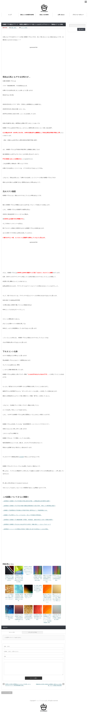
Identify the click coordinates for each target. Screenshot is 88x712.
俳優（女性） (14, 27)
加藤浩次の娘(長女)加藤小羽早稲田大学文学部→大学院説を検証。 (38, 578)
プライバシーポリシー (78, 14)
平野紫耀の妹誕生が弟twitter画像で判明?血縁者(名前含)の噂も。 (28, 617)
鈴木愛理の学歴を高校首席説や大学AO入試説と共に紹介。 (38, 617)
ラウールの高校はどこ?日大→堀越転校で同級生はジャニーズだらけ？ (9, 597)
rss (86, 2)
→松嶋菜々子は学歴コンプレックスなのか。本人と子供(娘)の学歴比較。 (22, 515)
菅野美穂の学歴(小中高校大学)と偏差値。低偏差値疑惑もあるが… (9, 578)
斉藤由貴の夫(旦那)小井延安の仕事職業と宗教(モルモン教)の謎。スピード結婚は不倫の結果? (49, 685)
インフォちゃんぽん (42, 700)
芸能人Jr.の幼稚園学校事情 (27, 14)
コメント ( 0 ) (12, 632)
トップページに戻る (7, 692)
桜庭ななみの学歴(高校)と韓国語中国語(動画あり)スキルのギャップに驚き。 (47, 578)
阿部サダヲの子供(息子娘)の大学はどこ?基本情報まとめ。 (9, 617)
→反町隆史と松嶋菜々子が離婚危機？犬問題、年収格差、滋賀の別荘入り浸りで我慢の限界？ (28, 519)
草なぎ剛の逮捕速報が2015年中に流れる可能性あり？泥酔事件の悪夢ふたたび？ (38, 588)
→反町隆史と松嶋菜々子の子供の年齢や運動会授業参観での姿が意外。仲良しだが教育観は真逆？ (29, 505)
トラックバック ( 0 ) (32, 632)
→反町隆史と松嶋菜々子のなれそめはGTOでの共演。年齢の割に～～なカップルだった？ (27, 524)
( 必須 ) (7, 646)
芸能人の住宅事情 (44, 14)
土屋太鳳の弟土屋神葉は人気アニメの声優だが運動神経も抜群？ (57, 617)
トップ (10, 14)
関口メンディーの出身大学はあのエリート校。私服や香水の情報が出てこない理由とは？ (57, 597)
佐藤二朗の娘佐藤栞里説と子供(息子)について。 (28, 596)
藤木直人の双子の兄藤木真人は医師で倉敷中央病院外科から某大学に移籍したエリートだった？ (47, 598)
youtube (22, 456)
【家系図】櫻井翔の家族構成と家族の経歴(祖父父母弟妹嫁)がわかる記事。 (19, 597)
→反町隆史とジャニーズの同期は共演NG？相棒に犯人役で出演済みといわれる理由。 (26, 529)
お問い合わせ (61, 14)
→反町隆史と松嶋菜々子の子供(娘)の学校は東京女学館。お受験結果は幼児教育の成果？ (26, 501)
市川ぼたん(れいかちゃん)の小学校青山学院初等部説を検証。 (56, 578)
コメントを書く (24, 27)
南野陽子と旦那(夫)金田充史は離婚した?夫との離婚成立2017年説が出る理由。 (19, 578)
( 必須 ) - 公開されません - (11, 651)
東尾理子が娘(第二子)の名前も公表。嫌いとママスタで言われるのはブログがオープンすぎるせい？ (28, 570)
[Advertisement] (33, 61)
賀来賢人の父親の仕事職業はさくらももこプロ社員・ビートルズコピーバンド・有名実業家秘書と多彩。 (47, 618)
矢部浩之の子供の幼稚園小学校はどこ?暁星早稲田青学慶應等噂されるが (19, 618)
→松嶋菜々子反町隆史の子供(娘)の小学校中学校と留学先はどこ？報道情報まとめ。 (25, 510)
